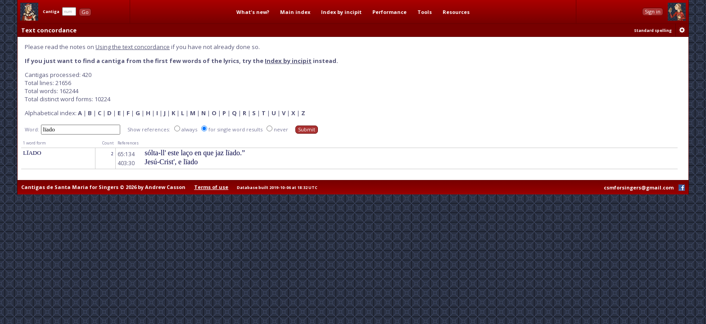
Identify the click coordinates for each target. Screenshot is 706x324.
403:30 (126, 163)
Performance (389, 12)
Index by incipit (341, 12)
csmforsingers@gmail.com (639, 187)
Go (85, 12)
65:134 (126, 154)
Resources (456, 12)
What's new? (252, 12)
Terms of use (211, 187)
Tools (424, 12)
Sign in (653, 11)
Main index (295, 12)
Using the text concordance (132, 47)
